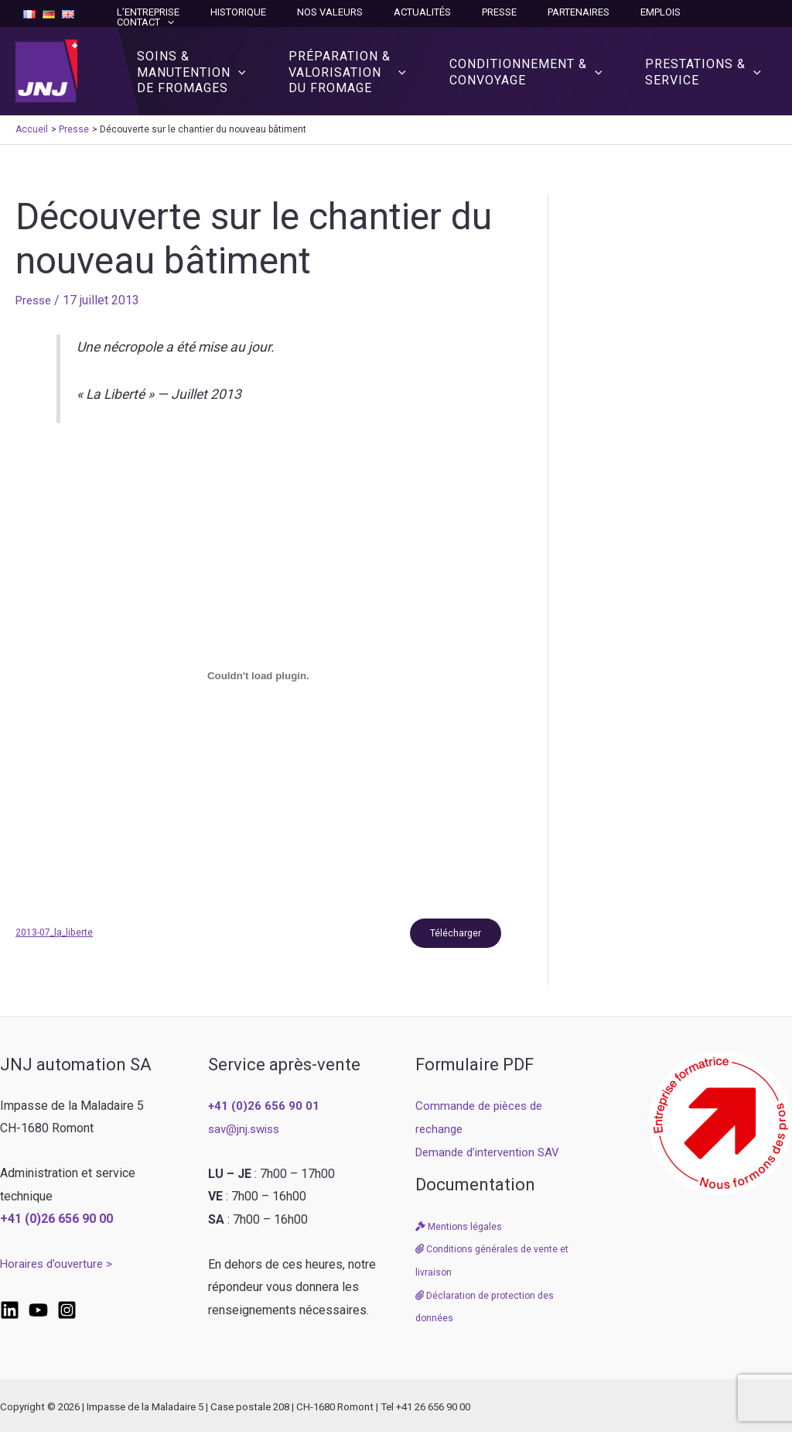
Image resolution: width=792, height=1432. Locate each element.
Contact (737, 12)
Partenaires (598, 12)
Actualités (463, 12)
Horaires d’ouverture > (59, 1262)
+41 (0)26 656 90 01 (264, 1104)
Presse (529, 12)
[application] (759, 12)
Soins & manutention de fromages (213, 66)
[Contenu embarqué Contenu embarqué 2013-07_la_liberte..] (258, 671)
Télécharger (452, 930)
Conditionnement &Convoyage (535, 65)
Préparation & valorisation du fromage (363, 66)
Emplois (669, 12)
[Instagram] (67, 1308)
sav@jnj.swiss (246, 1127)
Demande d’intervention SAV (491, 1150)
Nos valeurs (382, 12)
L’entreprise (221, 12)
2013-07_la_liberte (55, 930)
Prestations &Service (706, 65)
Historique (301, 12)
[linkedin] (9, 1308)
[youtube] (38, 1308)
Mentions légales (459, 1225)
